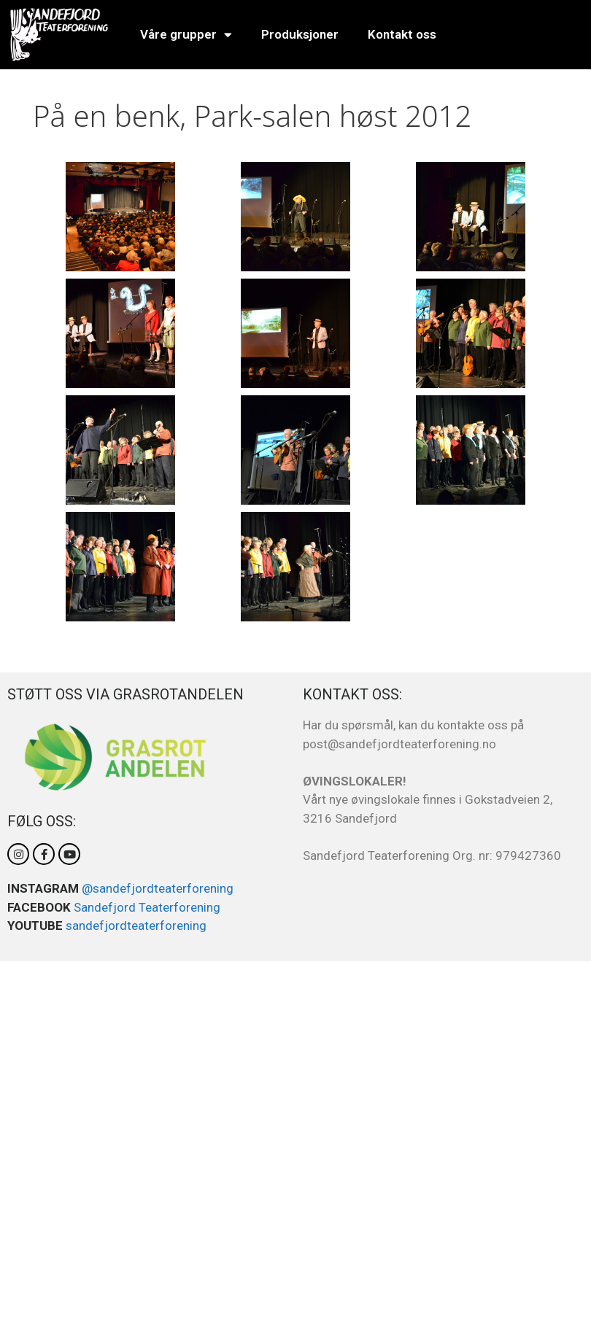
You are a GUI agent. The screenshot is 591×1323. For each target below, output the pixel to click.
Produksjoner (300, 34)
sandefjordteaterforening (136, 925)
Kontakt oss (402, 34)
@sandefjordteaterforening (157, 888)
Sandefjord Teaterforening (147, 907)
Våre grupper (186, 34)
